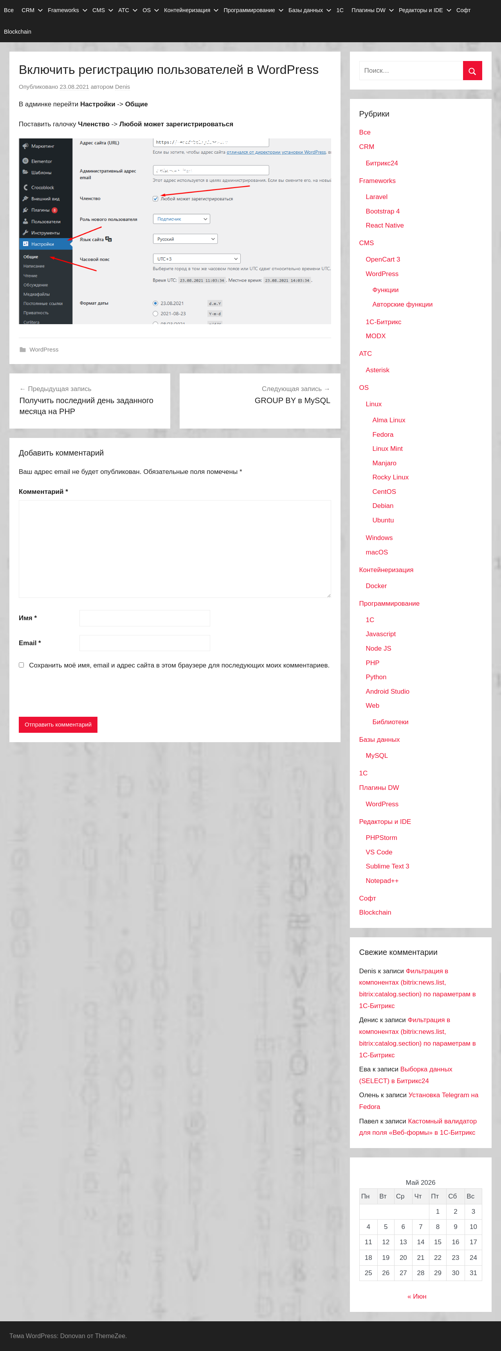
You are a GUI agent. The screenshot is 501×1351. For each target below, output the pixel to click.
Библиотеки (391, 722)
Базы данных (310, 10)
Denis (122, 86)
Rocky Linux (391, 477)
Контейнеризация (191, 10)
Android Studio (388, 691)
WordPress (44, 349)
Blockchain (17, 32)
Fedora (383, 434)
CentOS (384, 491)
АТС (128, 10)
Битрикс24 (382, 163)
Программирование (253, 10)
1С (340, 10)
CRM (32, 10)
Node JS (378, 648)
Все (9, 10)
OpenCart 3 (383, 259)
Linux (374, 404)
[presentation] (78, 695)
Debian (383, 506)
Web (373, 705)
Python (376, 677)
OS (150, 10)
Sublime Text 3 (387, 866)
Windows (379, 538)
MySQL (377, 755)
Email (30, 643)
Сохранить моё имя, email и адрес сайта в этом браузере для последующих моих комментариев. (179, 665)
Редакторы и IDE (425, 10)
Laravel (377, 197)
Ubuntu (383, 520)
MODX (376, 336)
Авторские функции (403, 304)
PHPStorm (381, 837)
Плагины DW (372, 10)
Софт (463, 10)
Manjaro (384, 463)
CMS (103, 10)
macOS (377, 552)
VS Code (379, 852)
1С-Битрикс (384, 322)
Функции (386, 290)
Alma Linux (389, 420)
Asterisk (377, 370)
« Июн (417, 1296)
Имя (28, 618)
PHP (373, 663)
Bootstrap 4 (383, 211)
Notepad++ (382, 881)
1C (370, 620)
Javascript (381, 634)
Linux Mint (388, 448)
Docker (376, 586)
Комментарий (43, 491)
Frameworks (67, 10)
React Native (385, 225)
